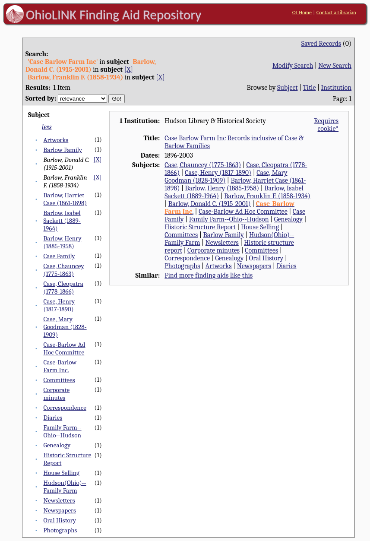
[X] (128, 69)
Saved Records (321, 43)
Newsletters (59, 500)
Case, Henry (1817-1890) (59, 305)
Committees (59, 380)
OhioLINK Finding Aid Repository (114, 14)
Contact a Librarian (336, 12)
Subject (287, 88)
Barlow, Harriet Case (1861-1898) (65, 199)
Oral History (59, 520)
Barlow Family (62, 150)
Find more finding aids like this (208, 275)
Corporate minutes (56, 394)
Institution (336, 88)
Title (309, 88)
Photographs (60, 530)
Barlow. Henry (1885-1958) (62, 242)
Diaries (52, 417)
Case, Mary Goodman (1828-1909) (64, 327)
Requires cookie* (326, 125)
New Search (334, 66)
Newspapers (59, 510)
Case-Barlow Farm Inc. (59, 366)
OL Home (302, 12)
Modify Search (292, 66)
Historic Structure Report (200, 227)
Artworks (55, 140)
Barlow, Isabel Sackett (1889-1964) (61, 220)
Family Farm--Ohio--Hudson (62, 431)
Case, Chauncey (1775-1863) (63, 270)
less (47, 127)
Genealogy (56, 445)
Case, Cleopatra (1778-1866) (63, 287)
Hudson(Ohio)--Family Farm (64, 486)
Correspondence (64, 407)
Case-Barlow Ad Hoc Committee (64, 348)
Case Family (59, 256)
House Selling (61, 473)
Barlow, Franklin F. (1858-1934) (267, 196)
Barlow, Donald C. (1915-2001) (209, 204)
